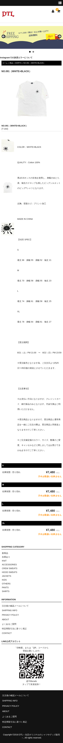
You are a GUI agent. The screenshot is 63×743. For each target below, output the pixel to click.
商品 (11, 63)
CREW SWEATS (9, 568)
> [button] (59, 36)
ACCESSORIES (9, 564)
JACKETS (6, 576)
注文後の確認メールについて (15, 606)
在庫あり (6, 557)
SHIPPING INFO (9, 610)
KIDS (4, 580)
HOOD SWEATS (9, 572)
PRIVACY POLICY (10, 615)
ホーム (5, 63)
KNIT (4, 561)
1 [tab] (30, 52)
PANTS (5, 587)
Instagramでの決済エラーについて (16, 57)
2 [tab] (33, 52)
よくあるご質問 (9, 624)
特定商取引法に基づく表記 (14, 628)
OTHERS (6, 583)
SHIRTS (18, 63)
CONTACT (7, 633)
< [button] (3, 36)
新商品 (5, 553)
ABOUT (5, 619)
